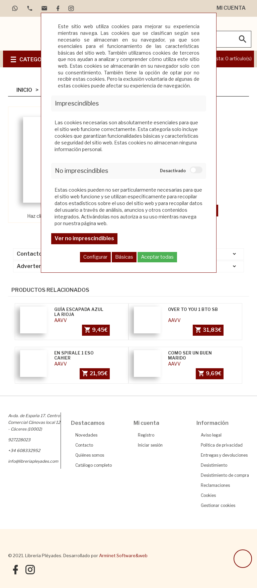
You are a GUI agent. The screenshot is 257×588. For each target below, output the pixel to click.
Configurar (95, 257)
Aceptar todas (157, 257)
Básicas (124, 257)
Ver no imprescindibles (84, 238)
